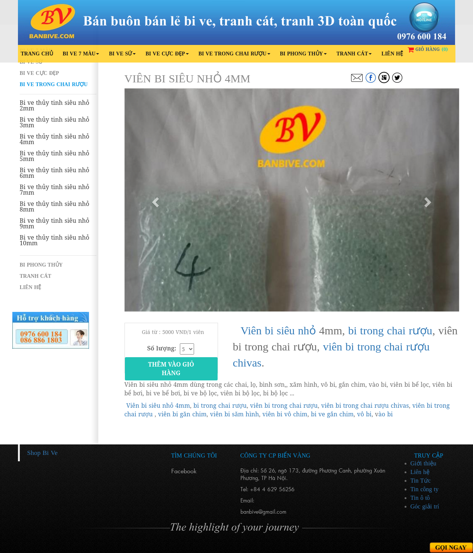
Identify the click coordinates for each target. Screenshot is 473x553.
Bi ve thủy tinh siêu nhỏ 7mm (54, 189)
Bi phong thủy (303, 54)
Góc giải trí (425, 506)
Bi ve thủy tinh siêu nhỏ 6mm (54, 173)
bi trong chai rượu (390, 330)
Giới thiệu (423, 463)
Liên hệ (392, 54)
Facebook (184, 471)
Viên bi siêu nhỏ (278, 330)
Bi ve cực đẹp (166, 54)
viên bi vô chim (284, 414)
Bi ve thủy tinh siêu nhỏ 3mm (54, 122)
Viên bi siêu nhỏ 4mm (158, 405)
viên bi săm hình (234, 414)
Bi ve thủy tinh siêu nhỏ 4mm (54, 139)
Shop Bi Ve (42, 452)
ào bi (385, 414)
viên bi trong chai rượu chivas (365, 405)
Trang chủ (37, 54)
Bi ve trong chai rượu (234, 54)
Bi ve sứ (122, 54)
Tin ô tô (420, 498)
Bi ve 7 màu (81, 54)
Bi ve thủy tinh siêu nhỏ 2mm (54, 105)
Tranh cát (354, 54)
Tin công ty (425, 489)
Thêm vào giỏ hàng (171, 368)
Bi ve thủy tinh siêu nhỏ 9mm (54, 223)
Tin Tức (421, 480)
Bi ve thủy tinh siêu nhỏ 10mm (54, 240)
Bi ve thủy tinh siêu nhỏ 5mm (54, 156)
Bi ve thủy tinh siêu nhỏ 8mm (54, 206)
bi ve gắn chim (332, 414)
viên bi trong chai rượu (284, 405)
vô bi (364, 414)
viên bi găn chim (182, 414)
